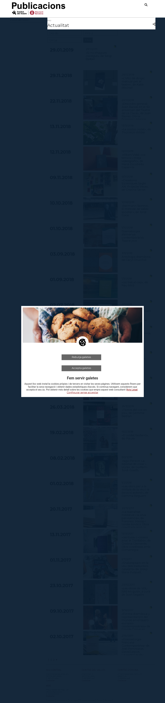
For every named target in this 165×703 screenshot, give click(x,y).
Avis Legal (132, 390)
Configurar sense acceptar (82, 392)
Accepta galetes (81, 368)
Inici (49, 20)
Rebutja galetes (81, 357)
